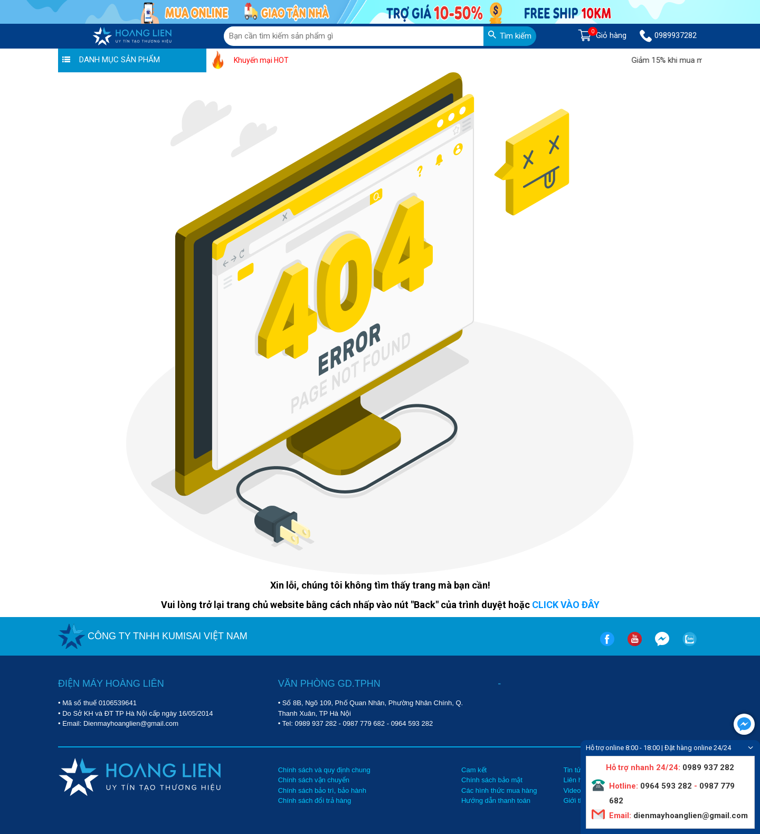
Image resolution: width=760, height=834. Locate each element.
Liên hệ (574, 780)
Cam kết (474, 770)
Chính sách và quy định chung (324, 770)
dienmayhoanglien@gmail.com (689, 815)
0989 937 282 (315, 723)
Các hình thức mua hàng (499, 790)
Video (572, 790)
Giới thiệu (577, 800)
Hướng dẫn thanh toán (495, 800)
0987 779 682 (364, 723)
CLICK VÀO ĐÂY (566, 604)
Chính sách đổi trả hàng (315, 800)
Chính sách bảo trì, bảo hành (322, 790)
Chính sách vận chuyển (313, 780)
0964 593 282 (412, 723)
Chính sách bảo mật (491, 780)
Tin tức (573, 770)
